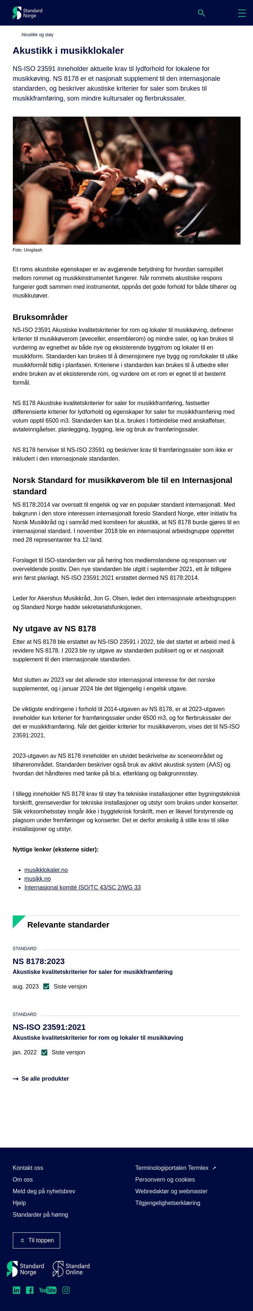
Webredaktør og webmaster (171, 1191)
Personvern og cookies (165, 1179)
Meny (244, 13)
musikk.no (38, 879)
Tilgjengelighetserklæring (167, 1203)
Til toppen (36, 1240)
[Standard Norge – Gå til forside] (25, 1269)
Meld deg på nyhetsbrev (44, 1191)
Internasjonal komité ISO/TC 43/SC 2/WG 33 (83, 887)
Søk (204, 13)
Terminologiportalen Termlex (172, 1168)
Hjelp (19, 1203)
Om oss (23, 1179)
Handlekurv (224, 13)
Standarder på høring (40, 1215)
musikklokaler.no (46, 870)
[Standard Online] (71, 1269)
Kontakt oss (28, 1168)
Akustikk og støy (37, 34)
